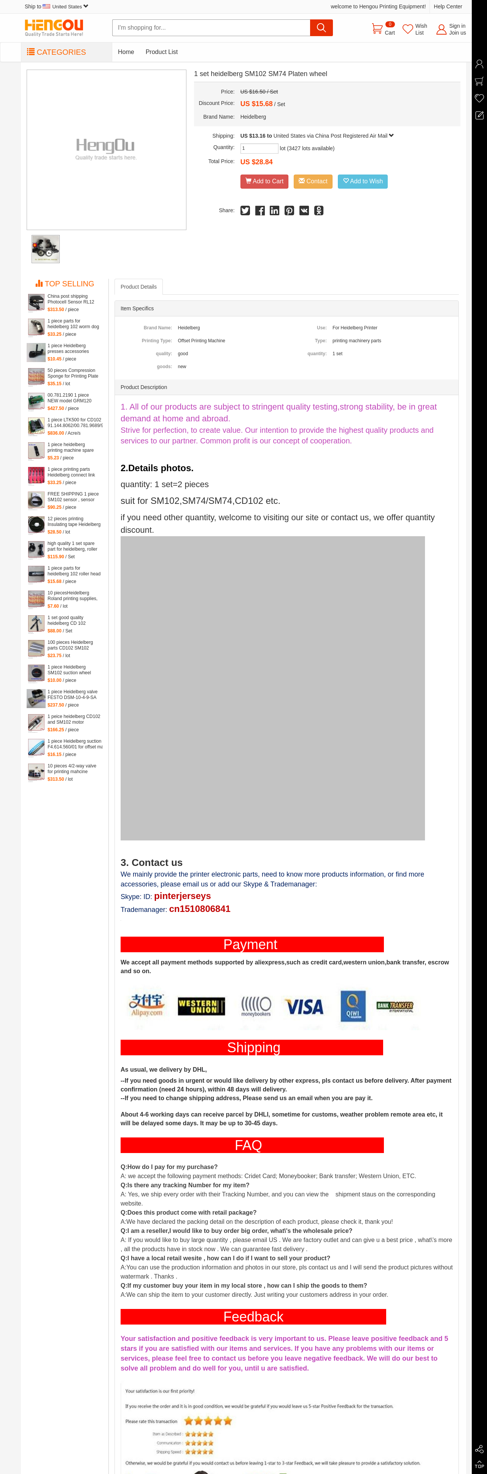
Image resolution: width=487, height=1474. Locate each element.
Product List (162, 52)
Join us (457, 33)
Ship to (57, 6)
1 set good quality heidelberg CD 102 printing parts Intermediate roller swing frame (74, 620)
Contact (313, 181)
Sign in (457, 26)
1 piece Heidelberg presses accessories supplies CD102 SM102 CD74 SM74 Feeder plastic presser (71, 348)
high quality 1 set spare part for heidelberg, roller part (72, 546)
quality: (164, 353)
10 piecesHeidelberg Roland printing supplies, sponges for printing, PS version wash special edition (72, 596)
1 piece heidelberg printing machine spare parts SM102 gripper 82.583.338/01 (71, 447)
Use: (322, 327)
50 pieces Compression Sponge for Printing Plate (73, 373)
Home (126, 52)
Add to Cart (264, 181)
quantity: (317, 353)
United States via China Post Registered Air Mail (334, 136)
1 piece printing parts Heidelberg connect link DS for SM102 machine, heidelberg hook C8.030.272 (72, 472)
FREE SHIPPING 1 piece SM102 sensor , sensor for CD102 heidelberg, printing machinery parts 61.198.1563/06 (73, 497)
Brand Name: (158, 327)
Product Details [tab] (139, 287)
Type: (321, 340)
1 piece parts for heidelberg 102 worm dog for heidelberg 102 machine (73, 324)
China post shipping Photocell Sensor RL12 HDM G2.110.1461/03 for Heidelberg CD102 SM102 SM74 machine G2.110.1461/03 (73, 299)
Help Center (448, 6)
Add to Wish (363, 181)
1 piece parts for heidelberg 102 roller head (74, 571)
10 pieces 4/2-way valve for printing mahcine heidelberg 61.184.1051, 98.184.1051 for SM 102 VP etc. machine (72, 769)
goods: (164, 366)
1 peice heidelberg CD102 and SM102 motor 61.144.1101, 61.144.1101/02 (74, 719)
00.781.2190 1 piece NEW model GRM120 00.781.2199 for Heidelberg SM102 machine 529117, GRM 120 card (71, 398)
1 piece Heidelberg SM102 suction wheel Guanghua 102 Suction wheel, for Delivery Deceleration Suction (71, 670)
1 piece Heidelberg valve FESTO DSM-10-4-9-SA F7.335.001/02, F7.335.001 (72, 694)
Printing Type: (157, 340)
